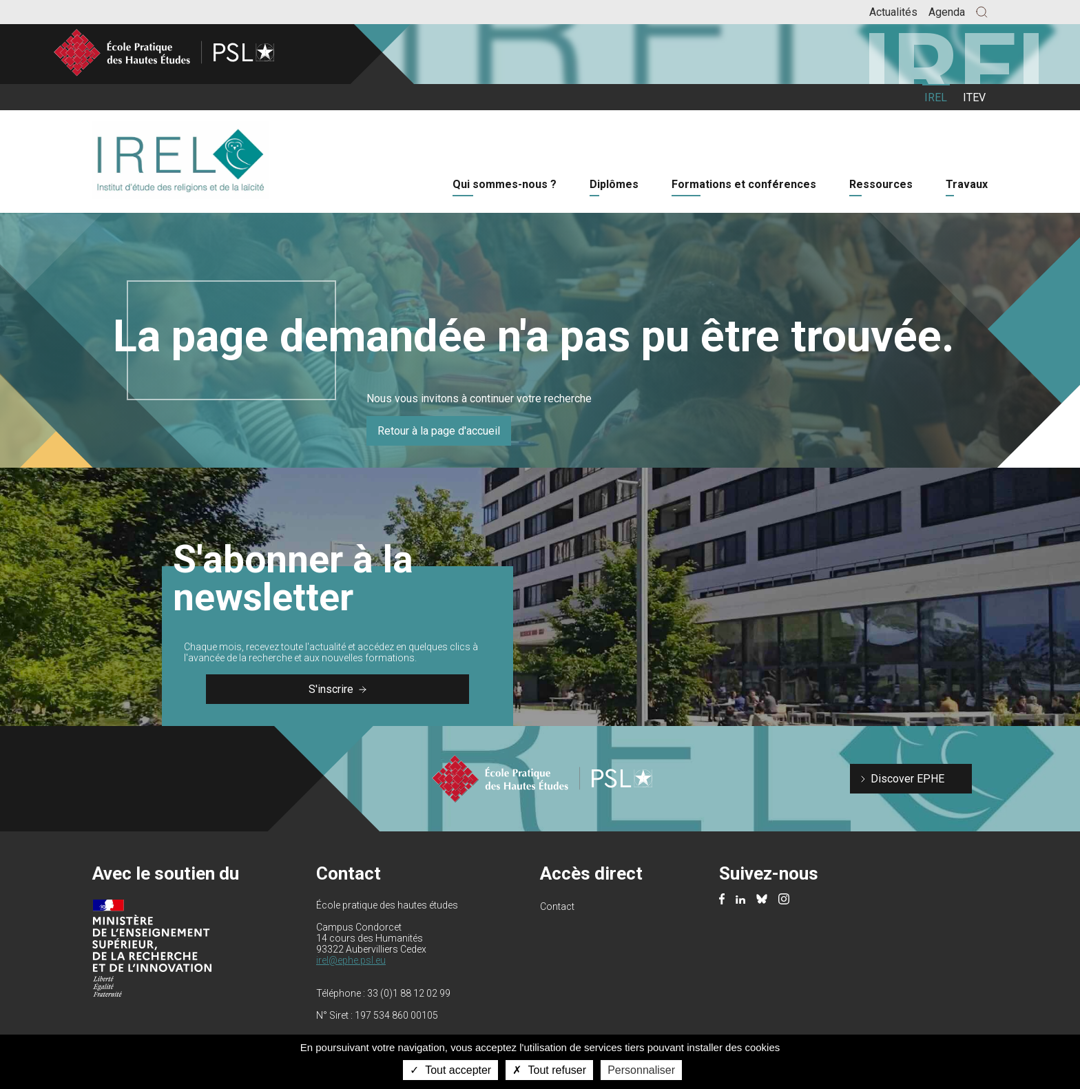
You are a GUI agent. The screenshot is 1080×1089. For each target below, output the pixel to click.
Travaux (967, 184)
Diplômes (614, 184)
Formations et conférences (744, 184)
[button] (982, 12)
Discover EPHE (907, 778)
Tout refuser (549, 1070)
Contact (557, 906)
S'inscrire (337, 689)
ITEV (974, 97)
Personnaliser (641, 1070)
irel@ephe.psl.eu (351, 960)
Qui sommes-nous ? (505, 184)
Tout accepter (450, 1070)
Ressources (881, 184)
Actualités (893, 12)
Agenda (946, 12)
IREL (935, 97)
